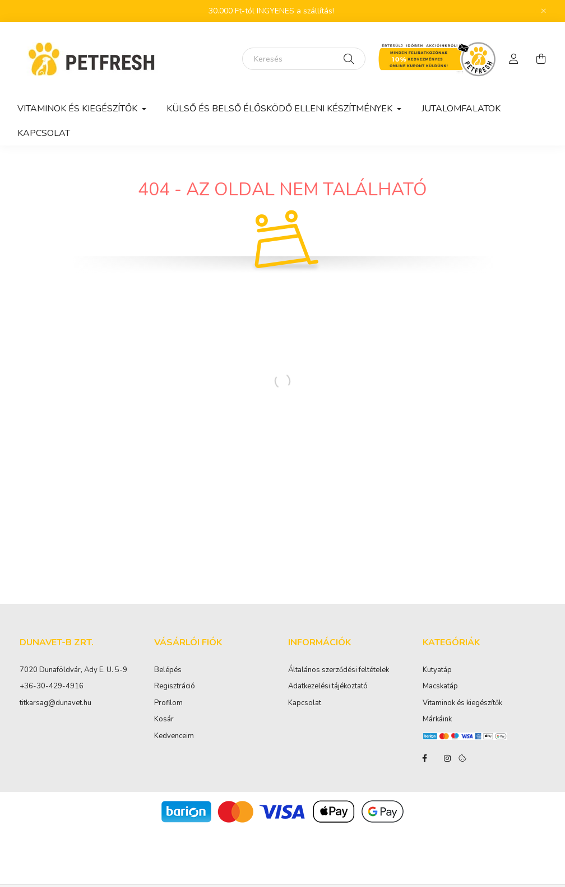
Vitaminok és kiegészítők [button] (78, 108)
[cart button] (541, 59)
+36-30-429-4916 (52, 686)
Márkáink (437, 719)
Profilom (168, 703)
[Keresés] (303, 59)
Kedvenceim (174, 736)
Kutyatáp (437, 670)
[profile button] (514, 59)
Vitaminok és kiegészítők (462, 703)
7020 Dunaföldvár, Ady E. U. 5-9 (73, 670)
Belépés (168, 670)
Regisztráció (174, 686)
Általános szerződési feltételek (338, 670)
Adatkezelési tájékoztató (328, 686)
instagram (447, 758)
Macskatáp (440, 686)
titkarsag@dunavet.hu (55, 703)
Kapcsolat (43, 133)
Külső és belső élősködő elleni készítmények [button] (280, 108)
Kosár (164, 719)
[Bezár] (543, 11)
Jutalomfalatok (461, 108)
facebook (425, 758)
